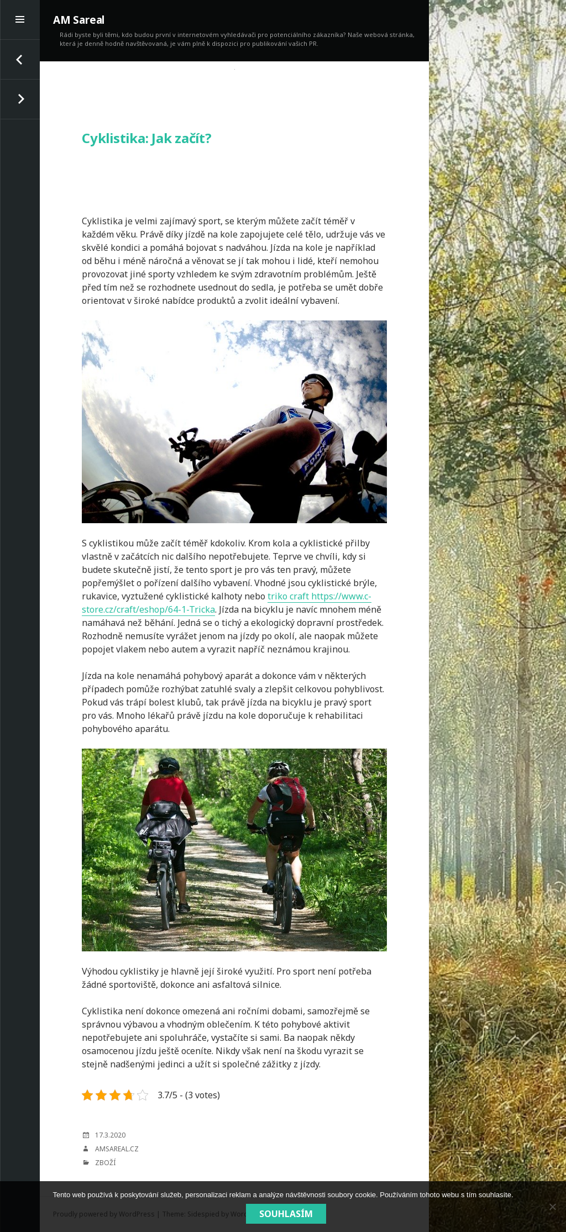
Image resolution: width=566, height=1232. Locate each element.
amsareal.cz (117, 1149)
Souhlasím (286, 1214)
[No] (552, 1206)
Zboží (105, 1162)
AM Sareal (78, 20)
